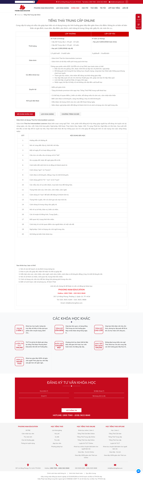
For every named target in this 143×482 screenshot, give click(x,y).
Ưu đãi (57, 437)
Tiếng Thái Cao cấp (115, 440)
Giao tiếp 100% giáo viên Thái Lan (115, 455)
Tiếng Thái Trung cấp (115, 437)
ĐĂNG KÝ (138, 26)
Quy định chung (91, 473)
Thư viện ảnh (28, 437)
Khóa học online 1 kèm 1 (86, 430)
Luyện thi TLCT (115, 443)
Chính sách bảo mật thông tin (56, 473)
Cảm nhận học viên (28, 433)
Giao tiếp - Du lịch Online (86, 452)
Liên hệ (125, 8)
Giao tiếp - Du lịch (115, 452)
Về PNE (28, 430)
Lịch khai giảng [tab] (47, 114)
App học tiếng (114, 8)
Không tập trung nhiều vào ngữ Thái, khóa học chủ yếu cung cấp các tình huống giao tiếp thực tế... (110, 344)
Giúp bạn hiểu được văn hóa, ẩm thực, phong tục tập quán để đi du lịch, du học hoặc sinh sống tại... (110, 328)
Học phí (85, 8)
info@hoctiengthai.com (117, 2)
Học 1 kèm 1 (115, 430)
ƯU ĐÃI (138, 18)
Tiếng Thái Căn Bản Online (86, 433)
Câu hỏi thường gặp (28, 440)
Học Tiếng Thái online (86, 426)
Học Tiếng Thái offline (115, 426)
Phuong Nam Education (44, 8)
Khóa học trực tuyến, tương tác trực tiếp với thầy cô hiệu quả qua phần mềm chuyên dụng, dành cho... (31, 329)
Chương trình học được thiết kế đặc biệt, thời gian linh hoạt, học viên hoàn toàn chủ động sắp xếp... (71, 344)
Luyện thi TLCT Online (86, 443)
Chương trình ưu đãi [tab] (70, 114)
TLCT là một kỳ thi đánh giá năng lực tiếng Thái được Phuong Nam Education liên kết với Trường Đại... (31, 344)
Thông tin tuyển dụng (28, 443)
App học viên (57, 443)
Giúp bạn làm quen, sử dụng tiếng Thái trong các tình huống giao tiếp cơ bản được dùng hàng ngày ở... (71, 329)
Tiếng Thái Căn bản (115, 433)
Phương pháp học (57, 446)
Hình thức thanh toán (76, 473)
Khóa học (75, 8)
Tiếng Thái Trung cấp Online (86, 437)
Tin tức (103, 8)
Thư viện (94, 8)
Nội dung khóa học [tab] (25, 114)
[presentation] (71, 404)
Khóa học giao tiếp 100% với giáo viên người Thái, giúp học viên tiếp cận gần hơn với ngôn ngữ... (31, 360)
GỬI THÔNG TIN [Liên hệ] (71, 410)
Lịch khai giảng (62, 8)
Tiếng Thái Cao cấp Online (86, 440)
